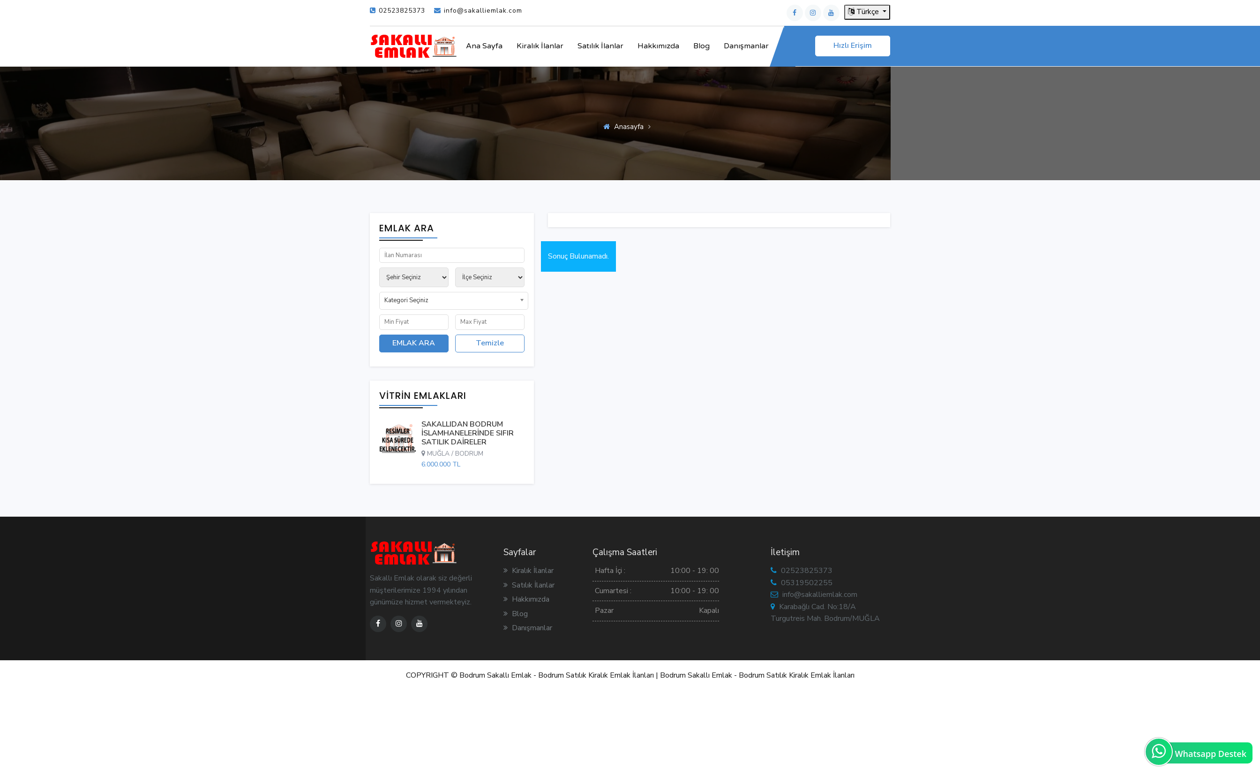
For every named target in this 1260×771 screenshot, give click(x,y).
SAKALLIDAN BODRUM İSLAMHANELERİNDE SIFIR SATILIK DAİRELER (467, 433)
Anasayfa (629, 126)
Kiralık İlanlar (540, 46)
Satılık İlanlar (600, 46)
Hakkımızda (658, 46)
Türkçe (864, 12)
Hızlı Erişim (852, 45)
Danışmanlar (746, 46)
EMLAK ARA (413, 343)
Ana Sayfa (484, 46)
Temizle (490, 343)
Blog (701, 46)
